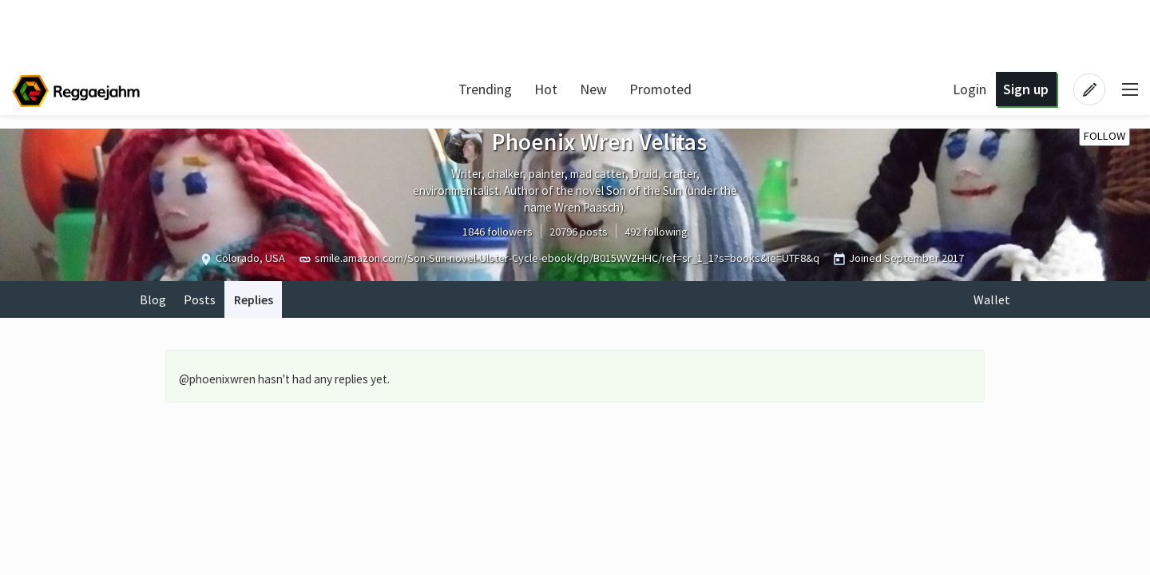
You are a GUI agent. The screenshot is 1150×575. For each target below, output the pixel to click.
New (593, 89)
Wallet (992, 299)
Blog (153, 299)
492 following (656, 231)
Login (969, 89)
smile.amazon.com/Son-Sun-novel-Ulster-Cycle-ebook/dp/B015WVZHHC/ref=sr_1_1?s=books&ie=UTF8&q (567, 258)
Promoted (660, 89)
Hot (545, 89)
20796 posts (578, 231)
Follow (1104, 136)
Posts (200, 299)
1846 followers (497, 231)
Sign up (1026, 89)
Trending (485, 89)
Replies (253, 299)
